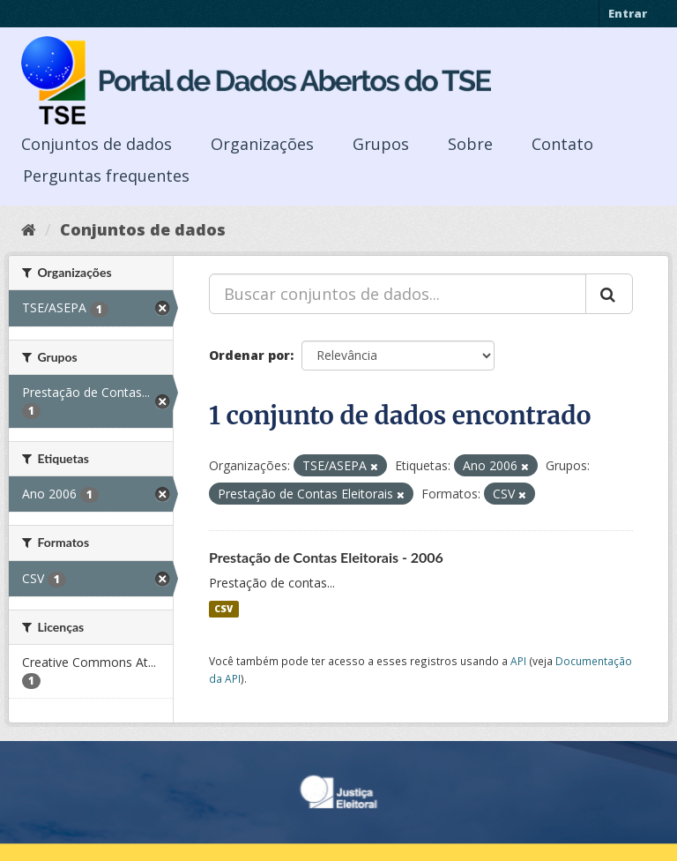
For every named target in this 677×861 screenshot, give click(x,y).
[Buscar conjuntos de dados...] (397, 293)
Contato (562, 143)
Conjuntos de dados (96, 143)
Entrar (627, 13)
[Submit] (609, 293)
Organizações (262, 143)
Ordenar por (249, 355)
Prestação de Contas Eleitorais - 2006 (326, 557)
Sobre (470, 143)
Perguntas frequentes (106, 175)
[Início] (28, 229)
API (518, 661)
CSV (223, 609)
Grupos (381, 143)
